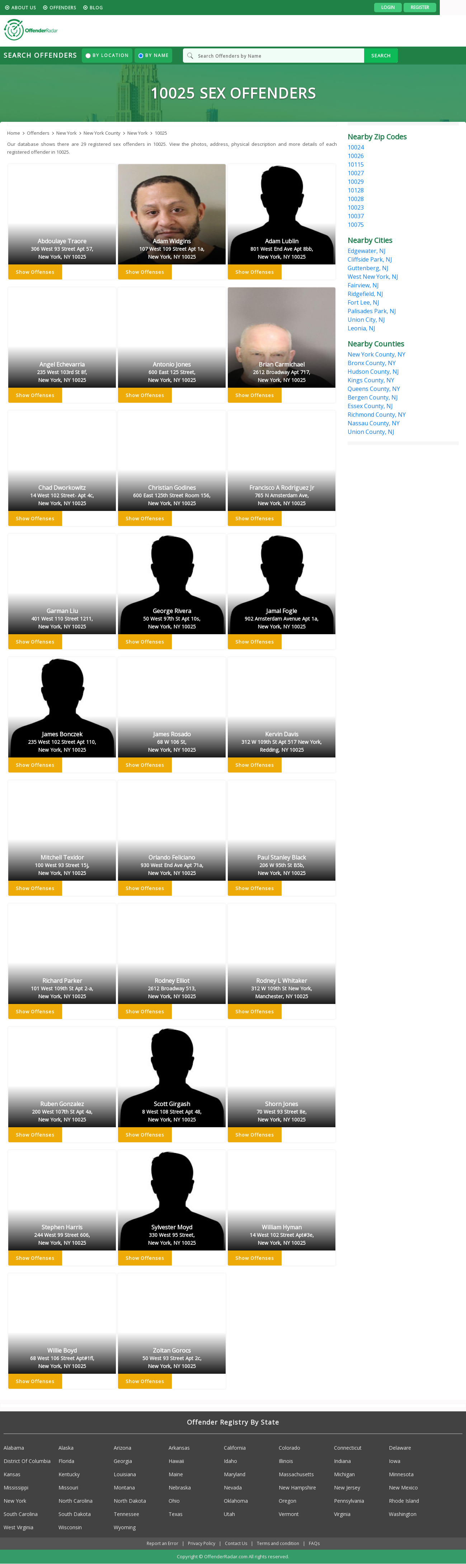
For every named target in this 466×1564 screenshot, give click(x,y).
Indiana (342, 1461)
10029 (356, 182)
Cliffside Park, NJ (370, 259)
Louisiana (125, 1474)
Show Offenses (35, 272)
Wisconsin (70, 1527)
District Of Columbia (27, 1461)
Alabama (14, 1447)
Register (446, 7)
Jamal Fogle (281, 619)
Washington (402, 1514)
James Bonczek (62, 742)
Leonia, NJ (361, 328)
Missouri (68, 1487)
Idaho (230, 1461)
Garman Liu (62, 619)
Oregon (287, 1500)
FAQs (314, 1543)
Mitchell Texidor (62, 865)
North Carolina (75, 1500)
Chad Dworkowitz (62, 496)
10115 (356, 164)
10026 (356, 156)
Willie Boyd (62, 1359)
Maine (176, 1474)
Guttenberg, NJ (368, 268)
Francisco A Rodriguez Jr (281, 496)
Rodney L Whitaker (281, 989)
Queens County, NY (374, 389)
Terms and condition (278, 1543)
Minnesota (401, 1474)
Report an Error (162, 1543)
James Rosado (171, 742)
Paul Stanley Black (281, 865)
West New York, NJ (373, 277)
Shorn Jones (281, 1112)
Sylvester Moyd (171, 1235)
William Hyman (281, 1235)
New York (15, 1500)
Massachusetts (296, 1474)
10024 (356, 147)
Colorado (289, 1447)
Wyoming (125, 1527)
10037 (356, 216)
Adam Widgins (171, 249)
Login (414, 7)
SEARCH (381, 55)
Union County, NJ (371, 432)
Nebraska (180, 1487)
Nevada (233, 1487)
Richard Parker (62, 989)
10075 (356, 225)
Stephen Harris (62, 1235)
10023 (356, 207)
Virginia (342, 1514)
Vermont (289, 1514)
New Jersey (347, 1487)
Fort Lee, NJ (363, 302)
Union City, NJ (366, 320)
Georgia (123, 1461)
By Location (107, 55)
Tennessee (126, 1514)
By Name (153, 55)
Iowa (394, 1461)
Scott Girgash (171, 1112)
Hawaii (176, 1461)
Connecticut (348, 1447)
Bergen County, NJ (373, 397)
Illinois (286, 1461)
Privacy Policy (201, 1543)
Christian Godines (171, 496)
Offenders (89, 8)
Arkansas (179, 1447)
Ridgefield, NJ (365, 294)
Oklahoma (236, 1500)
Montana (124, 1487)
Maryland (234, 1474)
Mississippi (16, 1487)
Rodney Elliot (171, 989)
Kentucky (69, 1474)
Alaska (66, 1447)
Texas (176, 1514)
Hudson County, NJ (373, 372)
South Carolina (21, 1514)
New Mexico (403, 1487)
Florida (66, 1461)
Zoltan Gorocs (171, 1359)
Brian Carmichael (281, 372)
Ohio (174, 1500)
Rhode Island (404, 1500)
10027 (356, 173)
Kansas (12, 1474)
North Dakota (130, 1500)
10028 (356, 199)
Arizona (122, 1447)
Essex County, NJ (370, 406)
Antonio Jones (171, 372)
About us (50, 8)
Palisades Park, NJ (372, 311)
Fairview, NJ (363, 285)
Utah (229, 1514)
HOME (17, 8)
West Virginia (18, 1527)
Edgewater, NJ (367, 251)
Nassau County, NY (374, 423)
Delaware (400, 1447)
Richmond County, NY (377, 414)
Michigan (344, 1474)
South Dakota (74, 1514)
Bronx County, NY (372, 363)
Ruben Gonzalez (62, 1112)
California (235, 1447)
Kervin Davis (281, 742)
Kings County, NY (371, 380)
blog (122, 8)
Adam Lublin (281, 249)
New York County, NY (376, 354)
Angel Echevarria (62, 372)
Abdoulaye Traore (62, 249)
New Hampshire (297, 1487)
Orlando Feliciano (171, 865)
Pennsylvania (349, 1500)
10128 (356, 190)
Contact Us (236, 1543)
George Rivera (171, 619)
